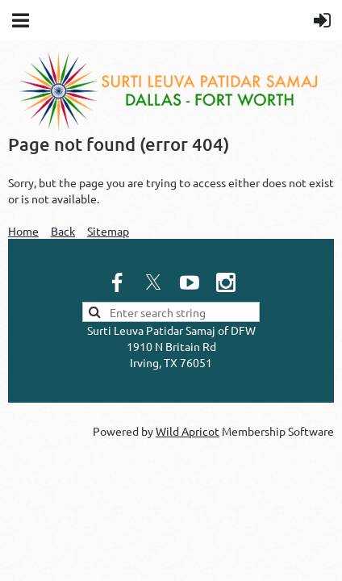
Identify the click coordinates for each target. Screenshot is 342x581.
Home (23, 231)
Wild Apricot (187, 431)
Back (63, 231)
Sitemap (108, 231)
